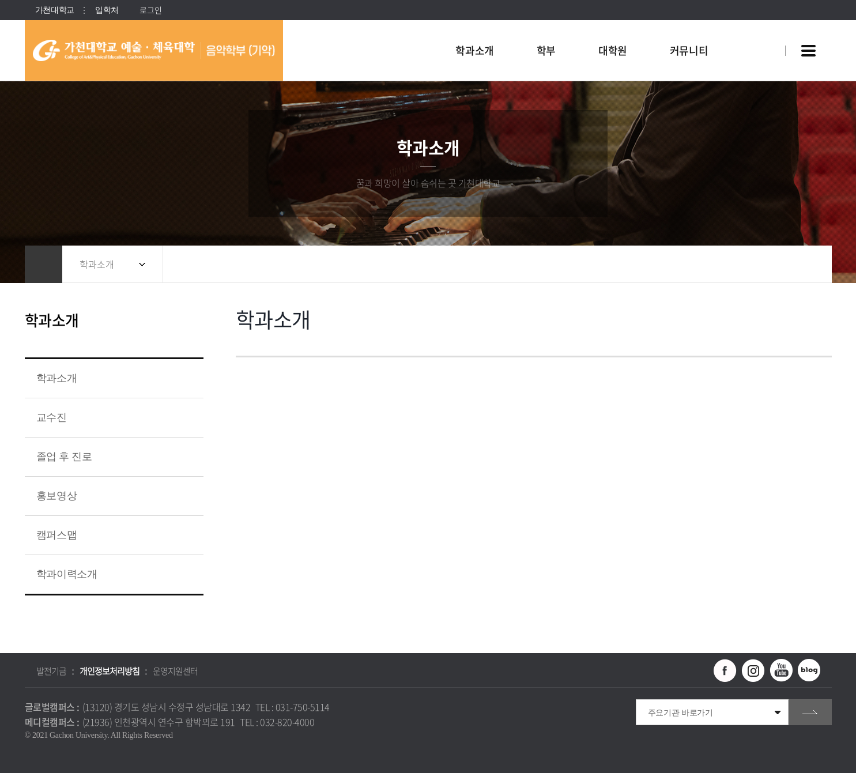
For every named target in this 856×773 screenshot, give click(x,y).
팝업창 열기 (761, 29)
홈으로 (43, 264)
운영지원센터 (175, 671)
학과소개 (97, 264)
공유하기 (759, 264)
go (810, 712)
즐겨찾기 (782, 264)
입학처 (107, 10)
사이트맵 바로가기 (809, 50)
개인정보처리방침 (109, 671)
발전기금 (51, 671)
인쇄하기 (805, 264)
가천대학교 (55, 10)
